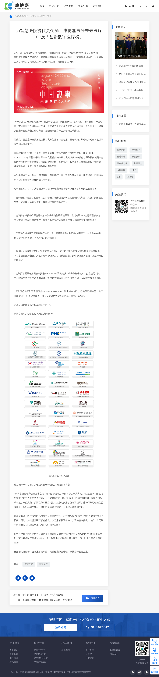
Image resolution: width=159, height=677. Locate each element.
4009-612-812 (99, 627)
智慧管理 (121, 157)
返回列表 (95, 597)
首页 (42, 6)
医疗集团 (121, 170)
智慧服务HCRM (41, 658)
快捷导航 (115, 643)
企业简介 (14, 650)
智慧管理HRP (40, 654)
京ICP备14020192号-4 (55, 672)
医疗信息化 (122, 164)
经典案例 (69, 6)
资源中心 (83, 6)
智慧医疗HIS (39, 650)
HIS (119, 177)
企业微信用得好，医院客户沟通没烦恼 (42, 595)
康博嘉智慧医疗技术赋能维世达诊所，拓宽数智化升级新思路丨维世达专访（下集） (66, 600)
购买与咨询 (115, 650)
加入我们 (14, 658)
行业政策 (90, 658)
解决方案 (54, 6)
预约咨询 (60, 627)
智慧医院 (29, 564)
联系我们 (14, 662)
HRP (134, 170)
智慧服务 (136, 157)
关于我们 (98, 6)
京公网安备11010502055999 (79, 672)
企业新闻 (41, 16)
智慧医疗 (44, 564)
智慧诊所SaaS (40, 662)
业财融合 (138, 164)
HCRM (130, 177)
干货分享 (90, 650)
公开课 (89, 654)
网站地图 (114, 654)
